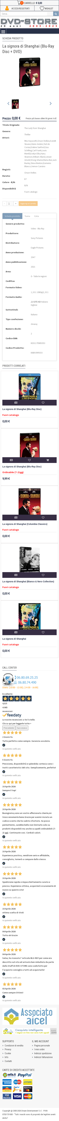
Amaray (34, 324)
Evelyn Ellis (35, 153)
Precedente (9, 727)
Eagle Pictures (37, 247)
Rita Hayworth (30, 140)
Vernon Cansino (38, 166)
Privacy (8, 1049)
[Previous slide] (8, 104)
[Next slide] (50, 104)
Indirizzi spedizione (43, 1053)
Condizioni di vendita (14, 1045)
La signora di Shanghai (14, 639)
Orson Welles (43, 140)
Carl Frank (36, 150)
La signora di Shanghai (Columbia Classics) (24, 524)
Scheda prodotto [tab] (12, 216)
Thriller (27, 134)
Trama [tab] (27, 216)
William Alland (39, 156)
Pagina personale (42, 1045)
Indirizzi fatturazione (43, 1057)
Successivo (22, 727)
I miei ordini (39, 1049)
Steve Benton (37, 163)
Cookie (8, 1053)
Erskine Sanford (38, 147)
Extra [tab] (36, 216)
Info (6, 1057)
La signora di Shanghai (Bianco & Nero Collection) (28, 581)
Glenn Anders (37, 144)
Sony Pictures (37, 238)
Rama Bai (47, 160)
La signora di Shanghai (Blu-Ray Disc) (22, 409)
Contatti (8, 1061)
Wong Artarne (37, 160)
